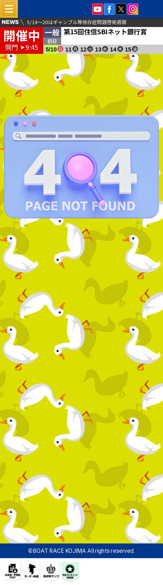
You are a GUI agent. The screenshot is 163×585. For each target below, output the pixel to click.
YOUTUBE (97, 9)
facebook (109, 9)
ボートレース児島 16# (55, 9)
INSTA (133, 9)
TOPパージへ (81, 249)
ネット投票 (152, 17)
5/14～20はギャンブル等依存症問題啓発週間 (76, 21)
